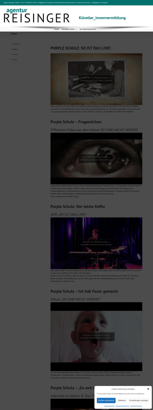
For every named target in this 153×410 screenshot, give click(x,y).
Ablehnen (122, 400)
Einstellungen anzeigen (139, 400)
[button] (148, 389)
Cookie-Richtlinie (109, 406)
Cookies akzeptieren (106, 400)
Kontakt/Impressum (136, 406)
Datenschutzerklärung (122, 406)
